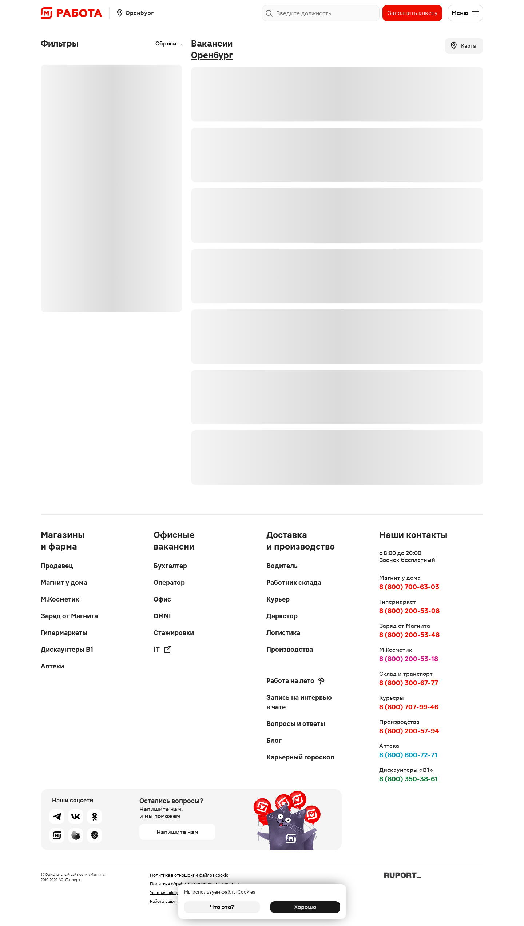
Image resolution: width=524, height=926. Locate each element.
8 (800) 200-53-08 (409, 611)
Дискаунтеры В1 (67, 649)
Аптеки (52, 666)
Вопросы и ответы (295, 723)
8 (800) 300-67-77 (408, 683)
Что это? (222, 906)
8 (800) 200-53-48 (409, 635)
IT (163, 649)
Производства (289, 649)
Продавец (57, 566)
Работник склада (293, 582)
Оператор (169, 582)
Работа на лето (295, 681)
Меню (466, 13)
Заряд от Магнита (69, 616)
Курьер (278, 599)
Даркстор (282, 616)
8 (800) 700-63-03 (409, 587)
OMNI (162, 616)
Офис (162, 599)
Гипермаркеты (64, 632)
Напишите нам (177, 832)
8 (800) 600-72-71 (408, 755)
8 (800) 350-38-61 (408, 779)
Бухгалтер (170, 566)
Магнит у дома (64, 582)
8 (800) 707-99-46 (408, 707)
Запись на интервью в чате (299, 702)
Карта (462, 45)
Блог (274, 740)
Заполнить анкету (412, 12)
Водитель (282, 566)
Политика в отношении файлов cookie (189, 875)
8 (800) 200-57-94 (409, 731)
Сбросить (168, 43)
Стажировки (174, 632)
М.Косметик (60, 599)
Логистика (283, 632)
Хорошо (302, 906)
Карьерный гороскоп (300, 757)
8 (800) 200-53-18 (408, 659)
